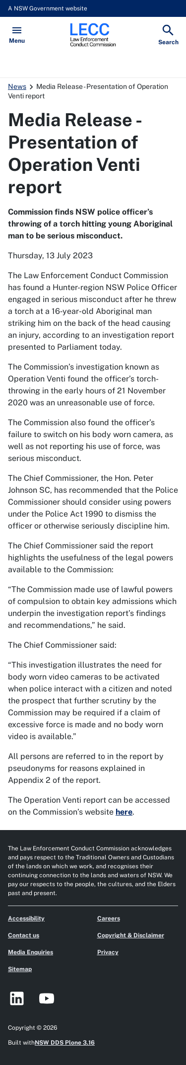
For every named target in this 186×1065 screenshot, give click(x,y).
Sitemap (20, 969)
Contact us (23, 935)
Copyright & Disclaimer (130, 935)
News (17, 86)
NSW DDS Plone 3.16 (65, 1042)
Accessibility (26, 918)
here (124, 812)
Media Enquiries (30, 952)
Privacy (108, 952)
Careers (108, 918)
